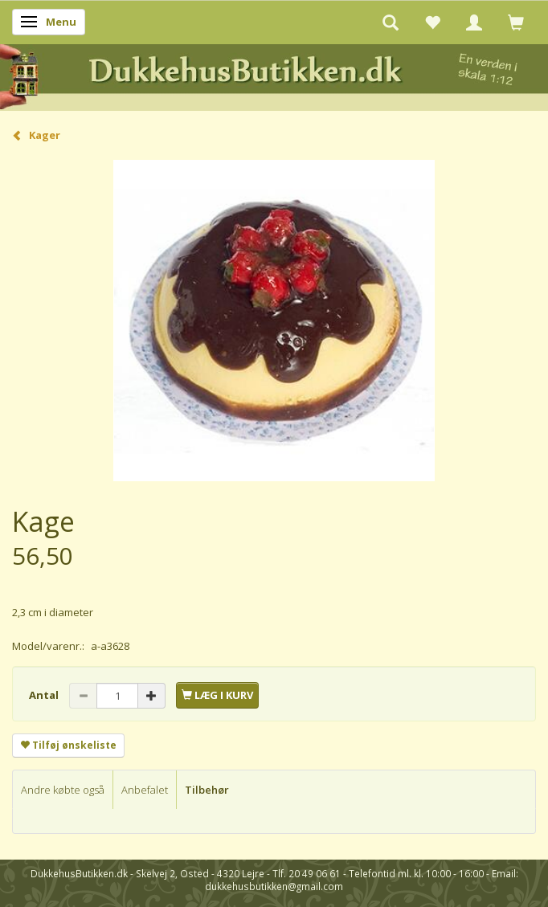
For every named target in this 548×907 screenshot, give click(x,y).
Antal (45, 695)
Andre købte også (62, 789)
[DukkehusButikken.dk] (274, 75)
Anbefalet (144, 789)
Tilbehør (207, 789)
